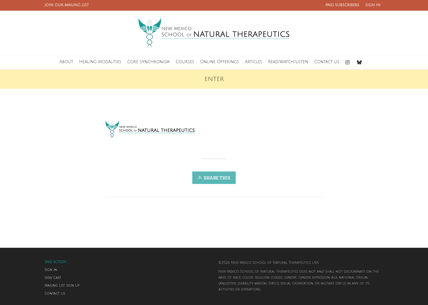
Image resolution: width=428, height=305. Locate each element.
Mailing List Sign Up (62, 285)
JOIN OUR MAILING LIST (67, 5)
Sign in (51, 270)
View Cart (53, 278)
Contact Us (55, 294)
